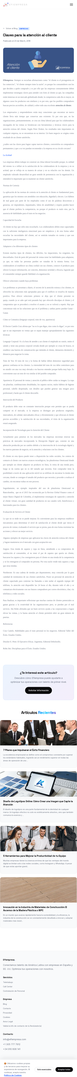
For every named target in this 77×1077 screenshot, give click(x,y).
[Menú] (71, 5)
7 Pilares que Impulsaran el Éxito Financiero (26, 750)
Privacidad (7, 1013)
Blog (5, 1004)
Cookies (6, 1018)
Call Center (7, 987)
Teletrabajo (8, 983)
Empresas (23, 29)
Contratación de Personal (14, 991)
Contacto (7, 1009)
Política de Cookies (13, 1075)
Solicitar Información (38, 690)
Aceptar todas (64, 1070)
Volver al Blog (10, 28)
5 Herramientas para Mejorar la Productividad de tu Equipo (34, 856)
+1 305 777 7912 (11, 1044)
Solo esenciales (44, 1070)
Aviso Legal (8, 1022)
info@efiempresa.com (14, 1040)
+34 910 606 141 (11, 1049)
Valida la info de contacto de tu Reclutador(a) (22, 1026)
